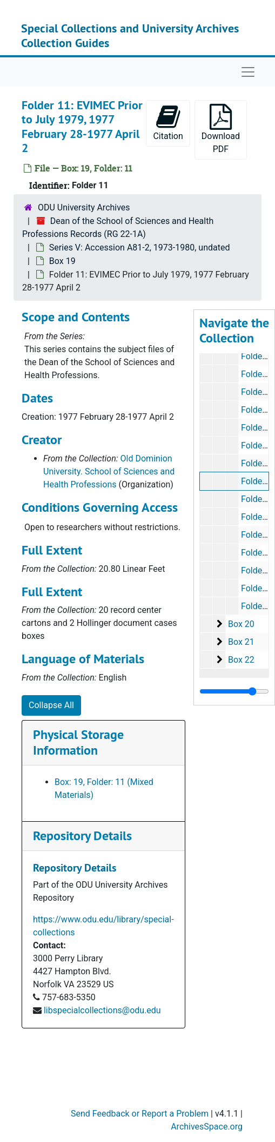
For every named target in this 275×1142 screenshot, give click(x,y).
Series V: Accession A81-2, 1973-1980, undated (139, 247)
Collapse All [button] (51, 705)
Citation (168, 122)
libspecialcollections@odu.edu (102, 1010)
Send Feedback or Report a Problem (140, 1113)
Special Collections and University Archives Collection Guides (130, 35)
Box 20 (241, 624)
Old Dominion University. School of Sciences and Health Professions (109, 471)
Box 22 (241, 660)
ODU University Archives (84, 207)
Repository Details (82, 835)
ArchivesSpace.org (207, 1126)
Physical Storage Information (78, 742)
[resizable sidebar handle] (234, 691)
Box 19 (62, 261)
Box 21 (241, 642)
